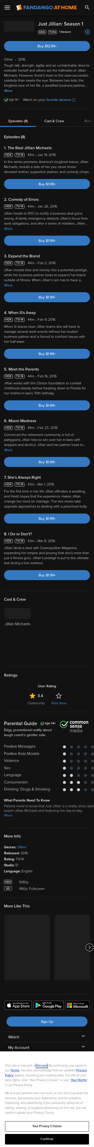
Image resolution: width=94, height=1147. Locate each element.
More (8, 91)
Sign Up (47, 1022)
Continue (46, 1139)
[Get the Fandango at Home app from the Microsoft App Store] (77, 1006)
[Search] (87, 8)
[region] (47, 1099)
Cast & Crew (54, 121)
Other (22, 847)
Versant (41, 1066)
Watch (13, 1037)
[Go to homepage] (46, 8)
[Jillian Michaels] (17, 634)
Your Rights (79, 1080)
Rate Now (58, 703)
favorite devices (60, 100)
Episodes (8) (18, 121)
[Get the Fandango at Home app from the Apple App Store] (18, 1006)
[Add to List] (87, 32)
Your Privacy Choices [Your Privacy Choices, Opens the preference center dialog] (47, 1126)
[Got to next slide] (89, 947)
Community (36, 703)
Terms (14, 1070)
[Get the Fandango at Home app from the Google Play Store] (48, 1006)
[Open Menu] (7, 7)
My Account (18, 1047)
